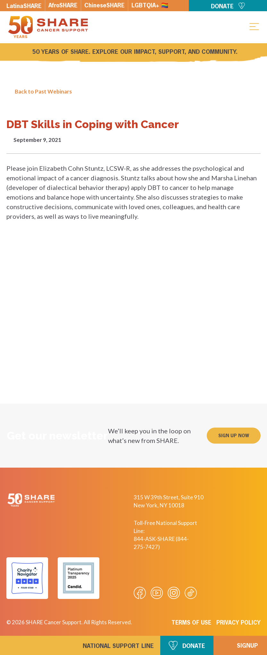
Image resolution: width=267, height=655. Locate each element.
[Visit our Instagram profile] (174, 593)
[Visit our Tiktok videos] (191, 593)
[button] (254, 26)
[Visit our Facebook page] (140, 593)
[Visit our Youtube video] (157, 593)
